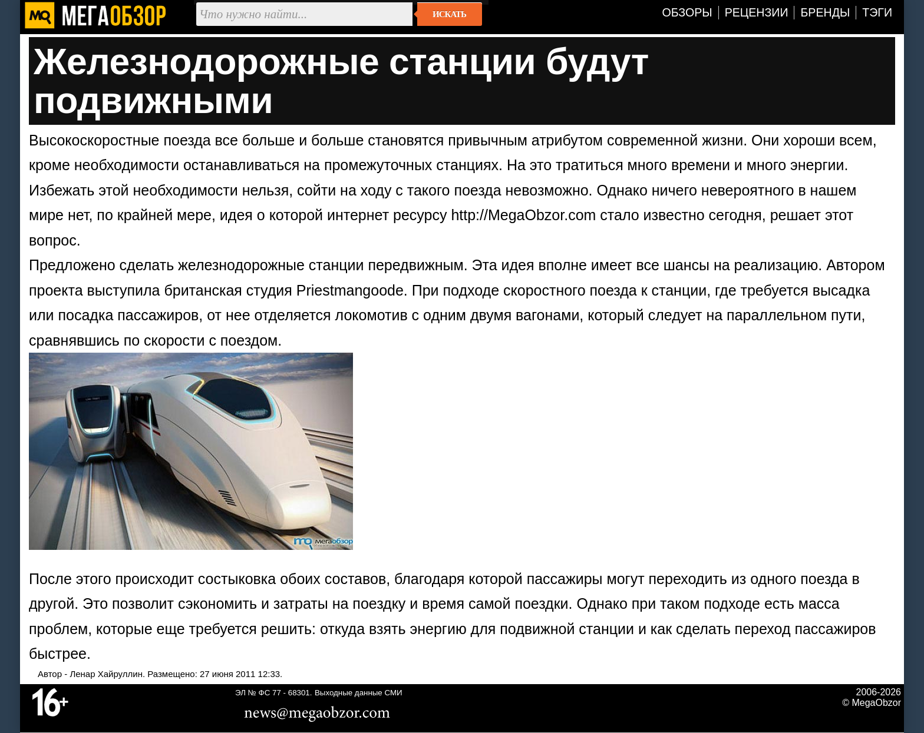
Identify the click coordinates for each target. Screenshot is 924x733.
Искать (449, 14)
